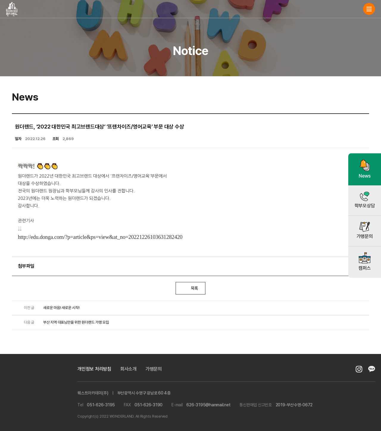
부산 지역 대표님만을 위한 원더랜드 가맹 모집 (63, 322)
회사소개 (128, 369)
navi (369, 9)
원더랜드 (12, 9)
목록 (190, 288)
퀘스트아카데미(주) (27, 388)
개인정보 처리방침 (94, 369)
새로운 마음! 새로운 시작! (48, 308)
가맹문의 (154, 369)
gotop (366, 410)
